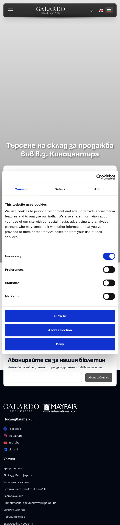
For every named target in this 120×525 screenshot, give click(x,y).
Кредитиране (12, 468)
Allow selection (60, 330)
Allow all (60, 316)
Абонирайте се (98, 377)
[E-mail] (45, 377)
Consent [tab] (21, 189)
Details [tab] (60, 189)
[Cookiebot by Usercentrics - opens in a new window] (96, 177)
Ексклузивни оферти (17, 475)
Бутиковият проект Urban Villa (24, 489)
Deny (60, 344)
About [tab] (99, 189)
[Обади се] (91, 10)
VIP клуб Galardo (14, 510)
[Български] (109, 10)
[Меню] (10, 10)
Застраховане (13, 496)
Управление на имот (17, 482)
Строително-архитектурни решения (29, 503)
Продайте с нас (14, 517)
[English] (101, 10)
